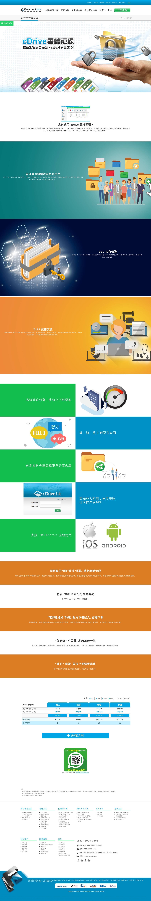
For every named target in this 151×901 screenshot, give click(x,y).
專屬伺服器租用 (64, 819)
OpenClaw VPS (64, 814)
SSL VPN (81, 814)
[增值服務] (25, 819)
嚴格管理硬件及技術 (47, 844)
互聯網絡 (24, 844)
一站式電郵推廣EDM (122, 812)
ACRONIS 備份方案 (84, 816)
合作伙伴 (24, 850)
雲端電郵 (43, 816)
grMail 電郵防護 (83, 817)
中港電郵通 (44, 821)
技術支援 (108, 2)
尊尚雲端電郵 (45, 814)
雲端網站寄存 (26, 817)
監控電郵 (43, 823)
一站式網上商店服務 (122, 814)
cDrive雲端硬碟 (121, 817)
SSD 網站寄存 (26, 816)
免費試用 (75, 735)
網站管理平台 (45, 851)
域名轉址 (99, 814)
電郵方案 (65, 10)
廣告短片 (43, 848)
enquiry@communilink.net (82, 772)
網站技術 (24, 846)
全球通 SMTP (45, 819)
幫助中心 (114, 2)
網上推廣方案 (120, 819)
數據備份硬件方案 (64, 824)
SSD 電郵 (44, 812)
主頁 (121, 18)
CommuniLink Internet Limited (86, 891)
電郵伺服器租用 (64, 823)
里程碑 (43, 850)
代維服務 (62, 821)
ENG (129, 2)
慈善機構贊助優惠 (64, 855)
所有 (102, 10)
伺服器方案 (77, 10)
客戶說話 (43, 853)
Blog (89, 860)
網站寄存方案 (52, 10)
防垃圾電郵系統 (45, 817)
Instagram (85, 860)
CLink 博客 (63, 853)
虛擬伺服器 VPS (64, 816)
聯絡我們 (89, 2)
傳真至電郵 (119, 816)
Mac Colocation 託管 (66, 812)
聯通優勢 (102, 2)
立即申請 (65, 715)
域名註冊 (99, 812)
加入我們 (24, 851)
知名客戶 (43, 843)
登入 (110, 10)
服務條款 (24, 848)
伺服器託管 (62, 817)
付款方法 (96, 2)
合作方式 (62, 844)
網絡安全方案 (91, 10)
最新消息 (62, 843)
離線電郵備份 (45, 824)
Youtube (82, 860)
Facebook (78, 860)
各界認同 (43, 846)
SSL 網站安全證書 (84, 812)
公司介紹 (24, 843)
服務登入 (122, 2)
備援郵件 (43, 826)
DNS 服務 (100, 816)
